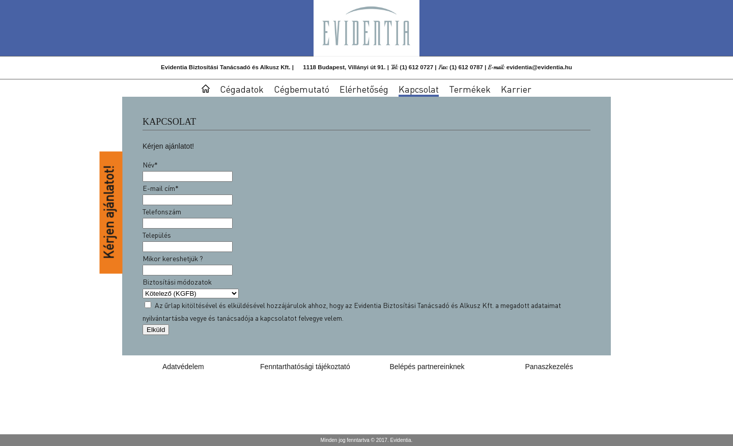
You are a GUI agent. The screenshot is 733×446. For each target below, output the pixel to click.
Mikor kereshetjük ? (173, 258)
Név (150, 164)
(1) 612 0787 (466, 67)
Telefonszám (162, 211)
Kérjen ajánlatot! (109, 213)
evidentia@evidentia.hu (539, 67)
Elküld (156, 329)
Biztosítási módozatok (177, 281)
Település (157, 234)
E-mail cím (161, 187)
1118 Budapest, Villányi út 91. (344, 67)
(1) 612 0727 (416, 67)
